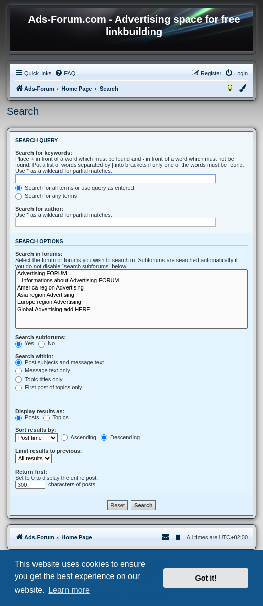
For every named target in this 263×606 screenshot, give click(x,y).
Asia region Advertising (131, 295)
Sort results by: (35, 430)
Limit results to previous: (48, 451)
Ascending (78, 437)
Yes (24, 343)
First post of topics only (48, 387)
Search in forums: (39, 254)
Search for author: (39, 209)
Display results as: (39, 411)
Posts (27, 417)
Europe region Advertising (131, 302)
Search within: (34, 356)
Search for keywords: (43, 153)
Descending (120, 437)
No (46, 343)
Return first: (31, 472)
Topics (56, 417)
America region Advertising (131, 288)
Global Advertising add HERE (131, 309)
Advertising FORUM (131, 273)
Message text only (42, 370)
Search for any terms (46, 196)
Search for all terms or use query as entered (74, 188)
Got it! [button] (206, 578)
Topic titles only (38, 379)
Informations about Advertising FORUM (131, 280)
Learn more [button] (69, 590)
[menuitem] (65, 73)
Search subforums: (40, 337)
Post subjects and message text (59, 362)
